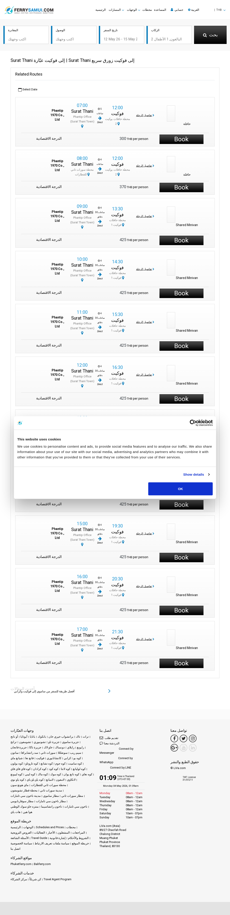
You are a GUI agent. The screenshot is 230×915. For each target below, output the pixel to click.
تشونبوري (40, 742)
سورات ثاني (48, 752)
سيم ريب (75, 752)
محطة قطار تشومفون (24, 790)
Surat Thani (82, 111)
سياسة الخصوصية (21, 843)
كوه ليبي (30, 774)
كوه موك (55, 774)
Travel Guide (39, 838)
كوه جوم (60, 763)
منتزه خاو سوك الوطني (25, 806)
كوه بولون (17, 763)
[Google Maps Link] (174, 748)
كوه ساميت (75, 763)
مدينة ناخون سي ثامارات (26, 795)
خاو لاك (48, 747)
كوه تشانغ (47, 763)
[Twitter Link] (183, 738)
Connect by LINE (115, 768)
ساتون (15, 752)
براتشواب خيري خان (61, 736)
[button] (207, 9)
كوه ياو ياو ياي (35, 779)
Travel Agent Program (57, 879)
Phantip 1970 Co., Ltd (57, 115)
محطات (147, 9)
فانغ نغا (29, 758)
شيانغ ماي (17, 758)
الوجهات (28, 827)
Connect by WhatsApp (116, 760)
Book (181, 139)
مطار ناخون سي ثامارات (51, 801)
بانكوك (42, 736)
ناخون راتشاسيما (51, 806)
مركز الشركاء (19, 879)
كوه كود (53, 769)
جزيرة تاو (54, 742)
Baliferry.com (42, 864)
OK (180, 488)
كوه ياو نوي (17, 779)
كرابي (67, 758)
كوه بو (77, 758)
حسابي (177, 9)
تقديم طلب (109, 738)
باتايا (32, 736)
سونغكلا (63, 752)
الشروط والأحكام (78, 838)
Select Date (27, 90)
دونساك (60, 747)
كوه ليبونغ (16, 774)
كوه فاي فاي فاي (21, 769)
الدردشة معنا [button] (109, 743)
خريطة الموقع (80, 843)
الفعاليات (39, 832)
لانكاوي (71, 779)
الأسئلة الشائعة (20, 838)
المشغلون (64, 832)
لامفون (60, 779)
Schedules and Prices (50, 827)
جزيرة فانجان (19, 747)
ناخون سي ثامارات (75, 806)
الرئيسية (100, 9)
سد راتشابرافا (29, 752)
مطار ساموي (51, 795)
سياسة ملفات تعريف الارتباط (52, 843)
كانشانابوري (54, 758)
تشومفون (25, 742)
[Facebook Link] (174, 738)
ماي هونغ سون (20, 785)
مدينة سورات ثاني (51, 790)
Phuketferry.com (21, 864)
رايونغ (80, 747)
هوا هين (27, 812)
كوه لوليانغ (79, 769)
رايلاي (70, 747)
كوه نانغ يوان (71, 774)
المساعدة (160, 9)
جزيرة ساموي (70, 742)
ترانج (14, 742)
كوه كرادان (39, 769)
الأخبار (51, 832)
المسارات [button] (115, 9)
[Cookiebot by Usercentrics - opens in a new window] (193, 423)
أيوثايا (23, 736)
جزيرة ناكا (35, 747)
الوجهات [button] (132, 9)
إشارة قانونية (58, 838)
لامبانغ (49, 779)
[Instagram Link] (193, 738)
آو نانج (14, 736)
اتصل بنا (15, 848)
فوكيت (117, 113)
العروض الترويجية (21, 832)
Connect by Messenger (116, 750)
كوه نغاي (87, 774)
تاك (78, 736)
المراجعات (78, 832)
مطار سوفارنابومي (22, 801)
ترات (86, 736)
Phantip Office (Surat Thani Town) (82, 121)
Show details (193, 474)
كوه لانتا (65, 769)
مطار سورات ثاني (72, 795)
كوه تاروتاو (31, 763)
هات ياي (15, 812)
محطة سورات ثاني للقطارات (48, 785)
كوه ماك (43, 774)
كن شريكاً (35, 879)
